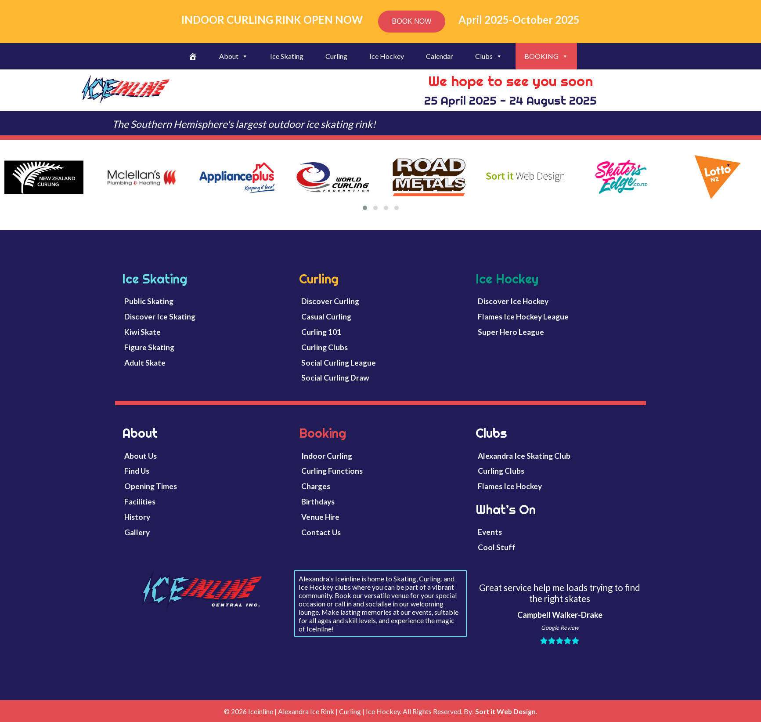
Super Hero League (511, 332)
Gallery (137, 532)
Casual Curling (326, 316)
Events (490, 532)
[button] (365, 207)
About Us (140, 456)
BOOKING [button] (546, 56)
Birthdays (318, 501)
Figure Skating (149, 347)
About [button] (233, 56)
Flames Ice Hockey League (523, 316)
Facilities (139, 501)
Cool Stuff (497, 547)
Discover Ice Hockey (513, 301)
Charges (315, 486)
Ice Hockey (386, 56)
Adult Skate (145, 362)
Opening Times (150, 486)
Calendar (439, 56)
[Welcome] (193, 56)
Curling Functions (332, 470)
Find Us (136, 470)
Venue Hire (320, 517)
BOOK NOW (412, 21)
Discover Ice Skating (159, 316)
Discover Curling (330, 301)
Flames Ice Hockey (510, 486)
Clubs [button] (488, 56)
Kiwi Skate (142, 332)
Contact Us (321, 532)
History (137, 517)
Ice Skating (286, 56)
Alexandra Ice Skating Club (524, 456)
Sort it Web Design (505, 711)
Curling (336, 56)
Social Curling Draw (335, 377)
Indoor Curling (326, 456)
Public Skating (148, 301)
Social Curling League (338, 362)
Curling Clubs (324, 347)
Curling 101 (321, 332)
